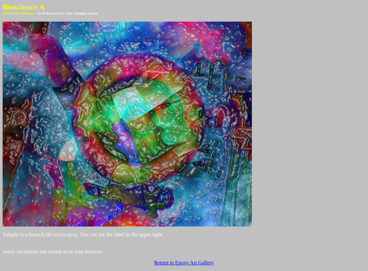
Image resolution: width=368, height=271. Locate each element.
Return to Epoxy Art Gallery (184, 262)
